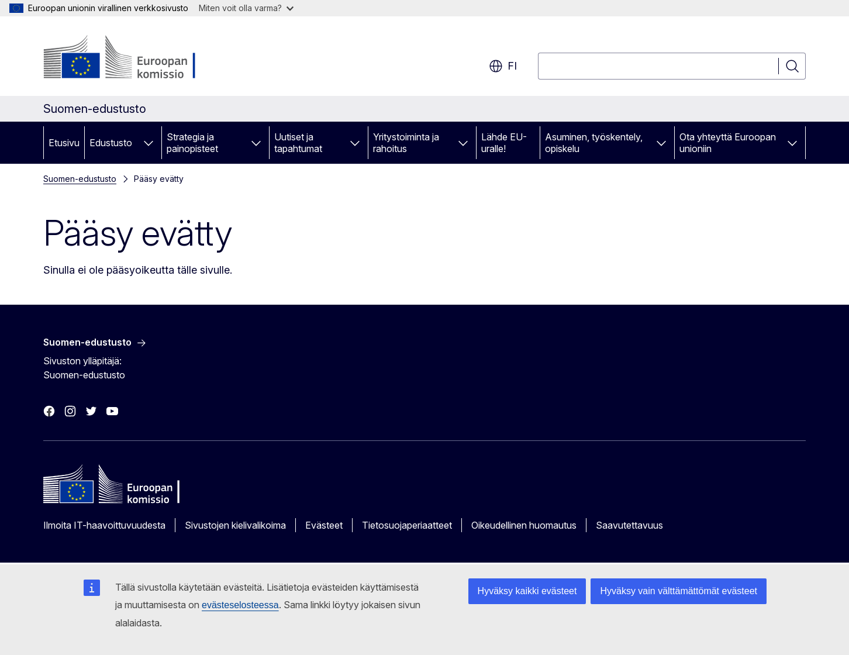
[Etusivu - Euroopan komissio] (137, 58)
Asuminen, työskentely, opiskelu (594, 142)
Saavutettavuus (629, 525)
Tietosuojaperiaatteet (407, 525)
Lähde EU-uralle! (504, 142)
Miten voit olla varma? (246, 8)
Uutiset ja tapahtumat (298, 142)
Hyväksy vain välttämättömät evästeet (678, 591)
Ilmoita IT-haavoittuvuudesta (104, 525)
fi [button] (503, 66)
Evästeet (324, 525)
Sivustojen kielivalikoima (235, 525)
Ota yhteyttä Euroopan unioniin (727, 142)
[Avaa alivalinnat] (148, 143)
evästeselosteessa (240, 605)
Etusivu (64, 143)
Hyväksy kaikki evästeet (527, 591)
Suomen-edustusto (79, 179)
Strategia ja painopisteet (192, 142)
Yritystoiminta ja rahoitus (406, 142)
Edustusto (110, 143)
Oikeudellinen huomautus (524, 525)
